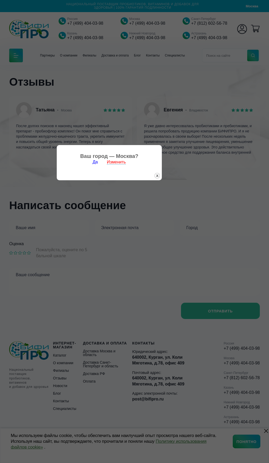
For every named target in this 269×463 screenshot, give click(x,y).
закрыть (182, 244)
